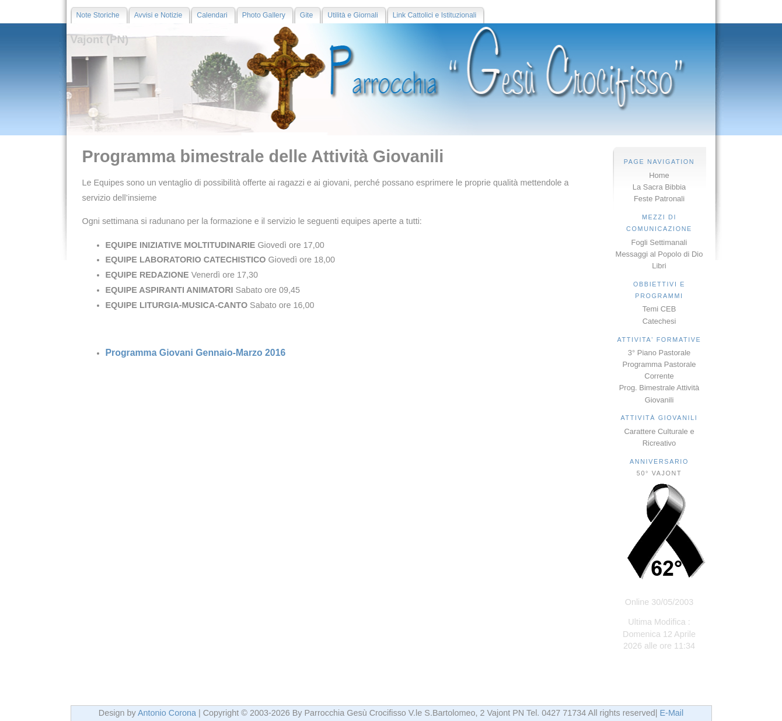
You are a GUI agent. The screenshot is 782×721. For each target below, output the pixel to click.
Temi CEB (659, 308)
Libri (659, 265)
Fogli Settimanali (659, 242)
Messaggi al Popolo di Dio (659, 254)
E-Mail (671, 713)
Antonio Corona (167, 713)
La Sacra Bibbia (659, 187)
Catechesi (659, 321)
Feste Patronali (659, 198)
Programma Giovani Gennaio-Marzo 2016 (196, 353)
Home (659, 175)
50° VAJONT (659, 473)
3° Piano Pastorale (659, 352)
